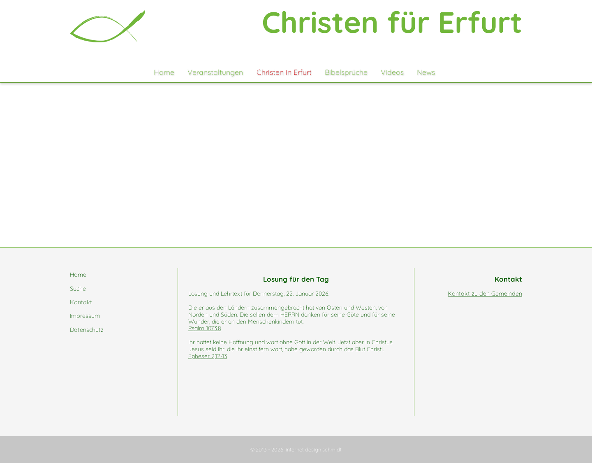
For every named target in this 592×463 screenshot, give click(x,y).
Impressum (85, 315)
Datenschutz (87, 329)
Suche (78, 288)
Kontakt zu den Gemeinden (485, 293)
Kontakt (81, 302)
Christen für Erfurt (392, 21)
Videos (392, 71)
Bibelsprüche (346, 71)
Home (164, 71)
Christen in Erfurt (284, 71)
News (426, 71)
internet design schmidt (314, 449)
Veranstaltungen (215, 71)
